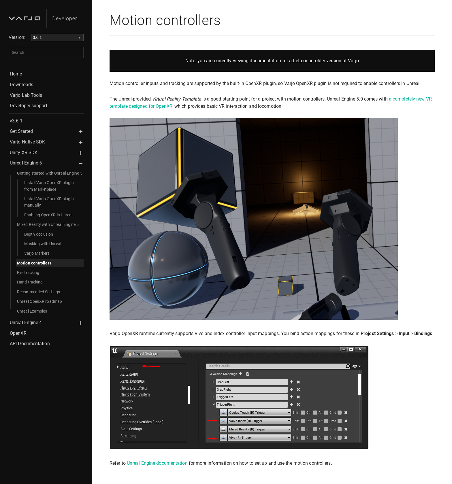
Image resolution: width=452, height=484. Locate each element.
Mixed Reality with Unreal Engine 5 (48, 224)
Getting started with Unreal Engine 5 (49, 173)
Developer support (28, 105)
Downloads (21, 84)
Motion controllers (34, 263)
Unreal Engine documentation (157, 463)
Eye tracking (28, 272)
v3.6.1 (16, 121)
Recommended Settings (38, 292)
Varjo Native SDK (27, 142)
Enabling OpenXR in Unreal (48, 215)
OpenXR (18, 333)
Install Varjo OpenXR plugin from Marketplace (49, 185)
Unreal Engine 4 (26, 322)
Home (16, 74)
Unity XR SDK (23, 152)
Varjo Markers (37, 253)
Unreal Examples (32, 311)
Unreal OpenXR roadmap (39, 301)
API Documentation (30, 343)
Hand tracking (30, 282)
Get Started (21, 131)
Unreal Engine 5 (26, 163)
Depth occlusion (38, 234)
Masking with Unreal (42, 243)
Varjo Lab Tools (26, 95)
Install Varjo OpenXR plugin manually (49, 201)
